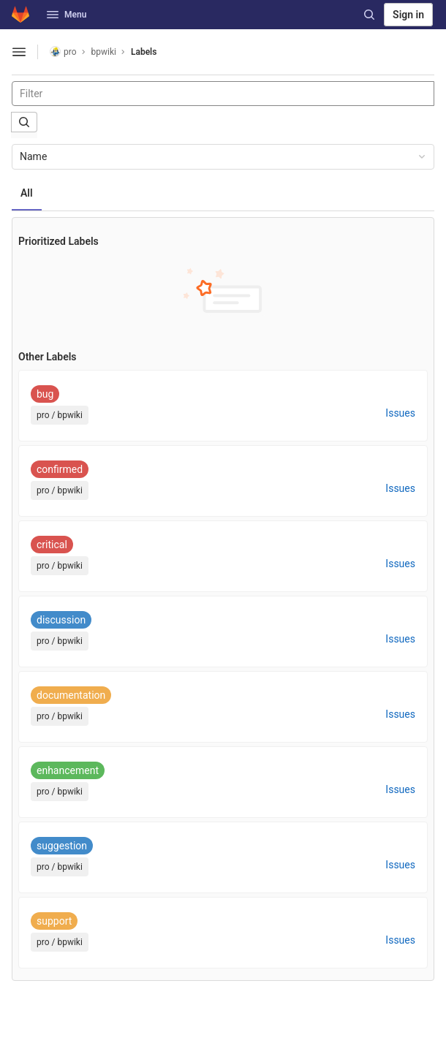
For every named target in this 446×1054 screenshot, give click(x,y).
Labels (143, 52)
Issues (400, 413)
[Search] (369, 14)
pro (63, 51)
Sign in (408, 14)
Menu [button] (66, 14)
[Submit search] (24, 122)
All (26, 193)
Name (224, 156)
